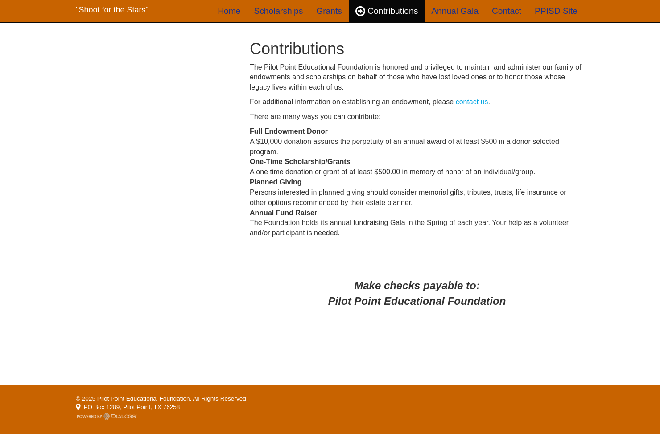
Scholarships (278, 11)
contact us (472, 102)
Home (229, 11)
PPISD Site (556, 11)
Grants (329, 11)
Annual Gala (454, 11)
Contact (506, 11)
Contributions (386, 11)
